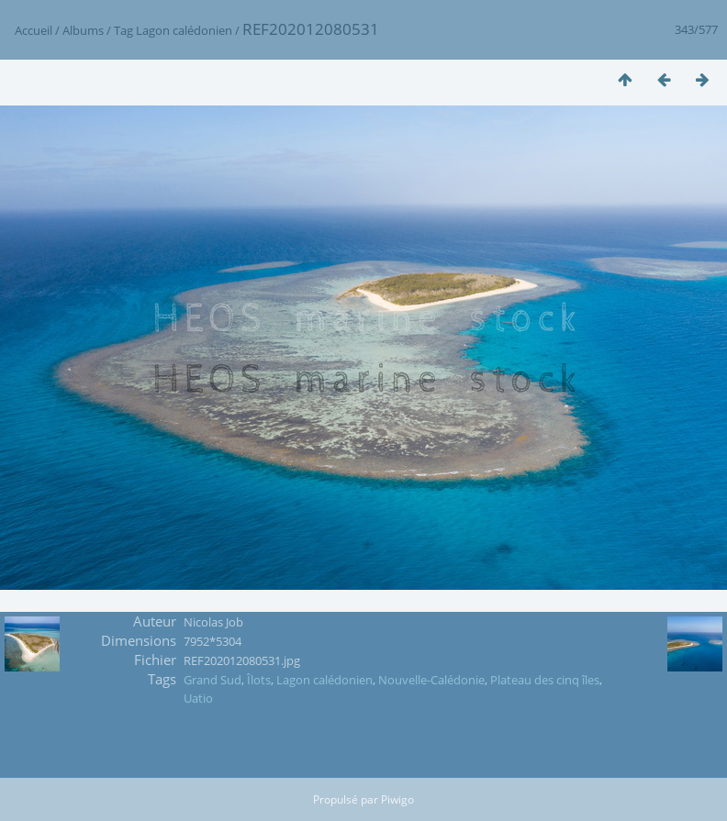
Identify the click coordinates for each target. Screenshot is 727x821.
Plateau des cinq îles (544, 679)
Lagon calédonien (184, 30)
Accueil (33, 30)
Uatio (198, 698)
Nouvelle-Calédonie (431, 679)
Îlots (259, 679)
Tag (123, 30)
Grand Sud (212, 679)
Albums (83, 30)
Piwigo (397, 799)
